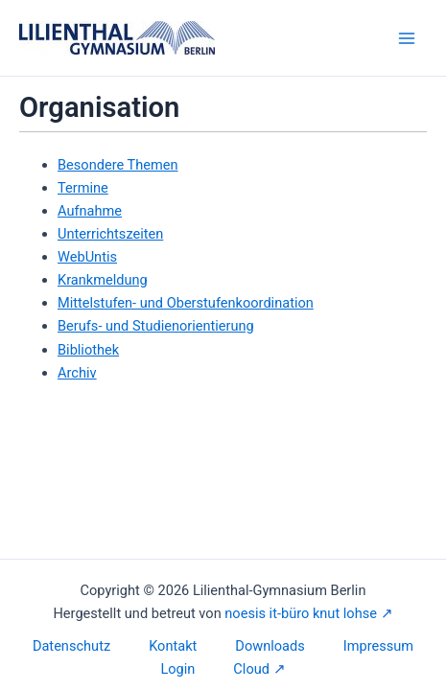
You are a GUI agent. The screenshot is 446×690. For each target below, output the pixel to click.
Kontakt (173, 646)
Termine (83, 187)
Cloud (251, 669)
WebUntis (87, 256)
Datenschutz (71, 646)
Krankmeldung (103, 279)
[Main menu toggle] (407, 38)
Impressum (378, 646)
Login (177, 669)
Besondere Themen (118, 164)
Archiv (77, 372)
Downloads (269, 646)
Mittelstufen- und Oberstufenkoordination (186, 302)
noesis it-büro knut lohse (300, 613)
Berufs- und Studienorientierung (156, 325)
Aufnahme (90, 210)
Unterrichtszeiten (110, 233)
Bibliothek (88, 349)
